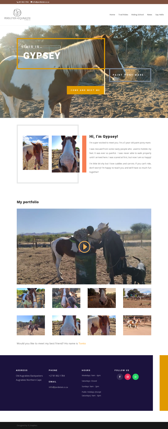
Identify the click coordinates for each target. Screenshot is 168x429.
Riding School (137, 15)
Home (112, 15)
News (149, 15)
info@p (52, 387)
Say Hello (159, 15)
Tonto (82, 343)
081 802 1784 (24, 2)
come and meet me (85, 90)
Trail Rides (123, 15)
